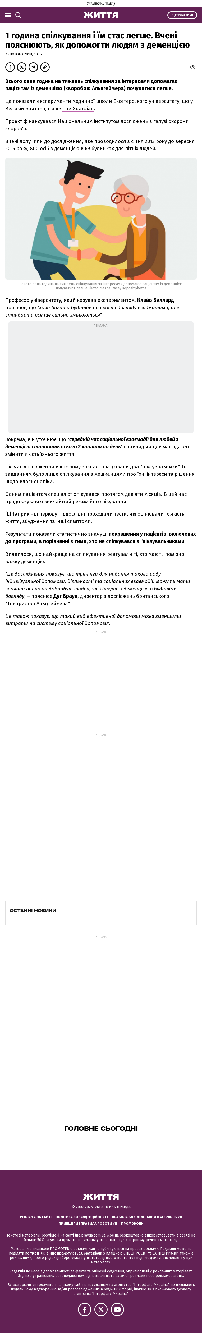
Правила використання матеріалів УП (147, 1217)
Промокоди (132, 1223)
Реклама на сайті (36, 1217)
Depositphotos (134, 288)
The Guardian (78, 108)
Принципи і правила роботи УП (88, 1223)
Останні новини (33, 911)
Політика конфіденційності (82, 1217)
